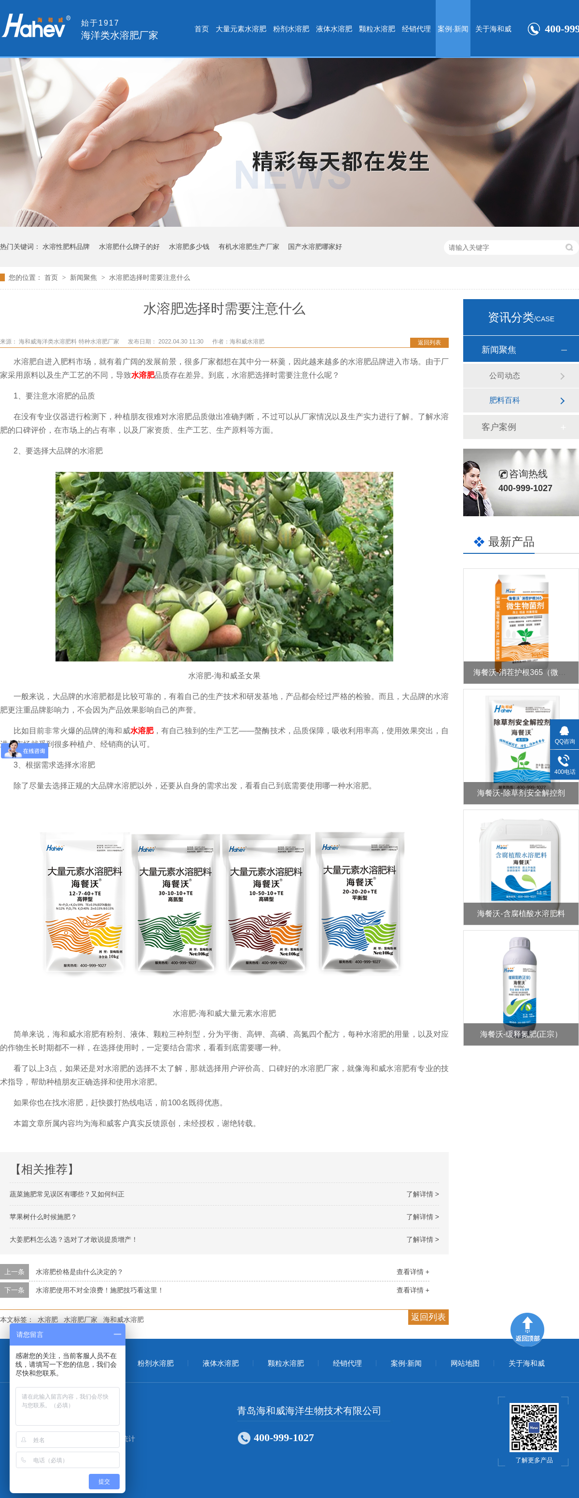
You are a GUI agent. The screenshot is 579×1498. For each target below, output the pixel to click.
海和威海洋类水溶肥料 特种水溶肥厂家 (70, 341)
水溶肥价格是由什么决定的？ (80, 1272)
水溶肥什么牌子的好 (129, 246)
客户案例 (499, 427)
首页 (201, 29)
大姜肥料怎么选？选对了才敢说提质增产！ (74, 1239)
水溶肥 (142, 375)
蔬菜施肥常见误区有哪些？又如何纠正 (67, 1194)
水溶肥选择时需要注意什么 (149, 277)
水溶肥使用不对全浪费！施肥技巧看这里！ (100, 1290)
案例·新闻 (453, 29)
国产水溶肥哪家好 (315, 246)
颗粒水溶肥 (377, 29)
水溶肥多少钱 (189, 246)
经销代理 (416, 29)
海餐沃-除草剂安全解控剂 (521, 793)
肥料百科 (504, 400)
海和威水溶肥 (123, 1319)
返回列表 (429, 342)
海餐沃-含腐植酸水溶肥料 (521, 913)
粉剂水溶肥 (291, 29)
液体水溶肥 (334, 29)
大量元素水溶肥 (241, 29)
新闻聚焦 (84, 277)
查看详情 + (413, 1272)
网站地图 (465, 1363)
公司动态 (504, 375)
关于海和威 (493, 29)
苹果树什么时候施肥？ (43, 1217)
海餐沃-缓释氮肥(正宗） (521, 1034)
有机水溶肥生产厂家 (249, 246)
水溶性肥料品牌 (66, 246)
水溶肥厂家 (80, 1319)
